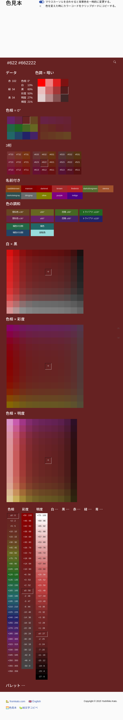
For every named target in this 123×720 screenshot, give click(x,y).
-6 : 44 (27, 606)
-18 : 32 (27, 623)
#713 (10, 170)
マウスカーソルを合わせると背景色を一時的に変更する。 (78, 1)
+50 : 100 (27, 515)
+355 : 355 (13, 666)
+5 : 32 (41, 612)
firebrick (75, 188)
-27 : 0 (42, 676)
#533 (62, 154)
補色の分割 (18, 226)
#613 (36, 170)
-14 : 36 (27, 617)
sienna (105, 188)
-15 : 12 (41, 660)
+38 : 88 (27, 531)
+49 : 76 (42, 547)
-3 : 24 (42, 644)
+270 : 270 (13, 628)
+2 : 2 (13, 521)
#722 (18, 162)
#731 (26, 154)
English (35, 701)
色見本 (11, 707)
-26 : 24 (27, 633)
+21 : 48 (42, 590)
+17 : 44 (42, 596)
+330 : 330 (13, 649)
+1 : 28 (41, 628)
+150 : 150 (13, 585)
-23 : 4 (42, 671)
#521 (77, 162)
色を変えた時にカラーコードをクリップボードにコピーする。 (81, 6)
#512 (69, 170)
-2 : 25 (42, 639)
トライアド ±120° (91, 212)
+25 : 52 (42, 580)
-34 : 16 (27, 644)
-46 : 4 (27, 660)
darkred (44, 188)
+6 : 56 (27, 574)
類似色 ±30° (18, 212)
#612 (44, 170)
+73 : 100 (41, 515)
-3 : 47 (27, 601)
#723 (10, 162)
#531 (77, 154)
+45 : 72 (42, 553)
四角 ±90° (66, 212)
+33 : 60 (42, 569)
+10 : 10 (13, 531)
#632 (44, 154)
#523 (62, 162)
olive (44, 195)
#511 (77, 170)
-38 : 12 (27, 649)
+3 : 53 (27, 580)
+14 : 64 (27, 563)
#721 (26, 162)
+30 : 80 (27, 542)
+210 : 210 (13, 606)
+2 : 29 (41, 623)
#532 (69, 154)
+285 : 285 (13, 633)
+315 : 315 (13, 644)
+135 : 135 (13, 580)
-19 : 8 (42, 666)
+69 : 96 (42, 521)
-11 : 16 (41, 655)
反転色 (42, 232)
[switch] (41, 2)
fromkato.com (15, 701)
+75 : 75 (13, 558)
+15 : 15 (13, 537)
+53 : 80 (42, 542)
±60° (42, 212)
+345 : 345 (13, 655)
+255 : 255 (13, 623)
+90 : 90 (13, 563)
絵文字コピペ (28, 707)
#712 (18, 170)
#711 (26, 170)
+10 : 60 (27, 569)
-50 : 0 (27, 666)
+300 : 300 (13, 639)
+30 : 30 (13, 542)
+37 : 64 (42, 563)
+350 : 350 (13, 660)
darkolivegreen (90, 188)
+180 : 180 (13, 596)
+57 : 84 (42, 537)
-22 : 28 (27, 628)
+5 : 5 (13, 526)
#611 (51, 170)
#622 (44, 162)
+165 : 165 (13, 590)
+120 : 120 (13, 574)
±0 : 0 (13, 515)
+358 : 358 (13, 671)
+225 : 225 (13, 612)
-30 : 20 (27, 639)
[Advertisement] (62, 33)
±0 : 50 (27, 590)
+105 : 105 (13, 569)
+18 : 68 (27, 558)
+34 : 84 (27, 537)
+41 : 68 (42, 558)
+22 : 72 (27, 553)
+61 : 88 (42, 531)
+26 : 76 (27, 547)
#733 (10, 154)
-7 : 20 (42, 649)
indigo (75, 195)
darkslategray (13, 195)
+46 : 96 (27, 521)
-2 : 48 (27, 596)
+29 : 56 (42, 574)
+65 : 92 (42, 526)
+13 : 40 (42, 601)
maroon (28, 188)
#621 (51, 162)
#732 (18, 154)
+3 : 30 (41, 617)
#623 (36, 162)
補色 (42, 226)
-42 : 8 (27, 655)
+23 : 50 (42, 585)
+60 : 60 (13, 553)
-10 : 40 (27, 612)
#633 (36, 154)
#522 (69, 162)
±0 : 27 (41, 633)
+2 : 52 (27, 585)
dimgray (29, 195)
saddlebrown (13, 188)
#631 (51, 154)
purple (59, 195)
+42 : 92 (27, 526)
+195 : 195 (13, 601)
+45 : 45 (13, 547)
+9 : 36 (41, 606)
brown (59, 188)
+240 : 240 (13, 617)
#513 (62, 170)
